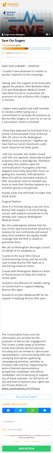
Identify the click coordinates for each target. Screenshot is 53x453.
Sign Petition (26, 448)
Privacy (26, 441)
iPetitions (26, 4)
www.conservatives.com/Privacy (21, 388)
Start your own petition (26, 396)
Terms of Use (36, 441)
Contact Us (16, 441)
